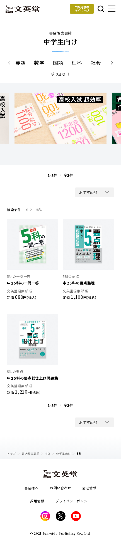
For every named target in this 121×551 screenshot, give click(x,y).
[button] (111, 62)
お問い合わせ (60, 487)
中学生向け (63, 453)
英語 (20, 62)
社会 (96, 62)
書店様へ (32, 487)
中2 (47, 453)
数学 (39, 62)
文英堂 (23, 9)
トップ (11, 453)
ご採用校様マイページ (81, 9)
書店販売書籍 (31, 453)
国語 (58, 62)
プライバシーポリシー (73, 500)
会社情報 (89, 487)
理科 (77, 62)
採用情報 (37, 500)
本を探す (101, 9)
